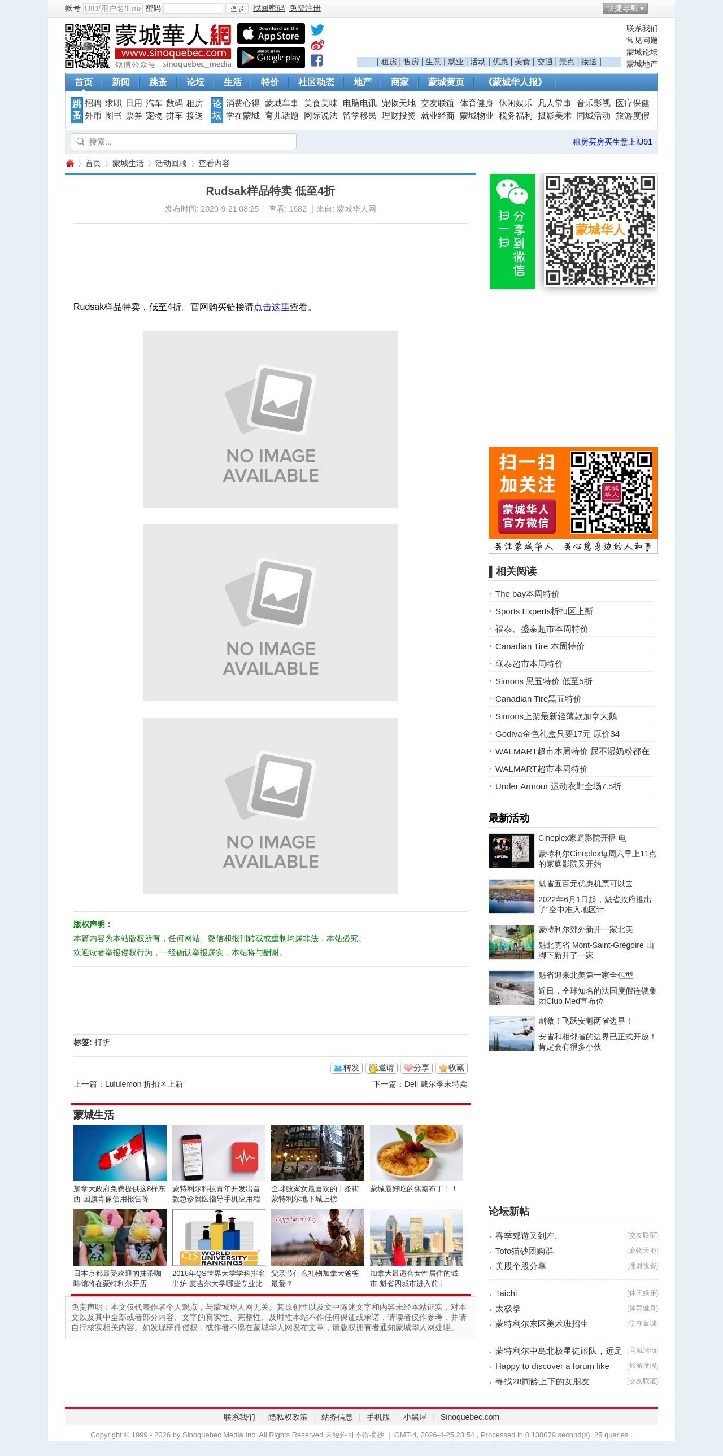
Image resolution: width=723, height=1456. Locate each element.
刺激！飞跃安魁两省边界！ (585, 1020)
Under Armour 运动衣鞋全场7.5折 (558, 786)
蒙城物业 (477, 115)
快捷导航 (622, 7)
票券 (133, 115)
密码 (153, 7)
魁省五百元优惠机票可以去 (585, 883)
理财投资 (399, 115)
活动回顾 (171, 163)
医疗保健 (633, 103)
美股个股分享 (520, 1266)
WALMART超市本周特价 (541, 768)
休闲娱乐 (516, 103)
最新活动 (509, 818)
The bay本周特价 (527, 593)
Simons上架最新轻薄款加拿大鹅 (556, 716)
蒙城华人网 (69, 163)
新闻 (121, 82)
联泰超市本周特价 (529, 663)
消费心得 (243, 103)
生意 (433, 61)
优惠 (500, 61)
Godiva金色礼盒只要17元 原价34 (557, 733)
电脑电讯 (360, 103)
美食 (522, 61)
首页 (84, 82)
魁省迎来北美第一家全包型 (585, 975)
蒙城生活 (128, 163)
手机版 (378, 1417)
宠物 (154, 115)
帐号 (73, 7)
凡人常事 (555, 103)
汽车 (154, 103)
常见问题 (642, 40)
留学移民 (360, 115)
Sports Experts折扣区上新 (544, 611)
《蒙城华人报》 (515, 82)
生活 (233, 82)
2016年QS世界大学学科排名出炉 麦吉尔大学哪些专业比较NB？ (218, 1283)
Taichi (506, 1293)
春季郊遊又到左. (526, 1235)
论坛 (195, 82)
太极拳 (508, 1308)
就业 (456, 61)
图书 (113, 115)
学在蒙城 (243, 115)
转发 (351, 1067)
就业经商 (438, 115)
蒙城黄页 (446, 82)
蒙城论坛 (642, 51)
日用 (133, 103)
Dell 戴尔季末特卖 (436, 1083)
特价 (270, 82)
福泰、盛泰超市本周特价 (542, 628)
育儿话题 (282, 115)
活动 (478, 61)
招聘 (93, 103)
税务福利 (516, 115)
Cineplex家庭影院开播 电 (582, 837)
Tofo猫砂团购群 (524, 1251)
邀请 (386, 1067)
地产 (363, 82)
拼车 (174, 115)
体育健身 (477, 103)
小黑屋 (415, 1417)
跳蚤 (158, 82)
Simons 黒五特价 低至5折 (544, 681)
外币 (93, 115)
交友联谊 (438, 103)
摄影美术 (555, 115)
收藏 (456, 1067)
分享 (421, 1067)
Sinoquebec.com (470, 1417)
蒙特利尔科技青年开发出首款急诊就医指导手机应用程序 (216, 1198)
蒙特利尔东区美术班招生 (542, 1323)
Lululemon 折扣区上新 (144, 1083)
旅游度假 (633, 115)
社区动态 (316, 82)
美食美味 (321, 103)
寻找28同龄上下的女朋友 (542, 1381)
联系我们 (642, 28)
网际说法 (321, 115)
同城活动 (594, 115)
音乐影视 (594, 103)
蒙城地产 (642, 63)
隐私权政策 (288, 1417)
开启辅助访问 (655, 8)
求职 (113, 103)
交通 (545, 61)
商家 (400, 82)
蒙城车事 (282, 103)
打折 (102, 1042)
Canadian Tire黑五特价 (538, 698)
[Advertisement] (489, 40)
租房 (389, 61)
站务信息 (337, 1417)
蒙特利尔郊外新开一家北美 (585, 929)
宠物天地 (399, 103)
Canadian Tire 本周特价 (540, 646)
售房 (411, 61)
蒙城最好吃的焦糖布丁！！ (414, 1188)
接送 (589, 61)
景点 (567, 61)
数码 (174, 103)
